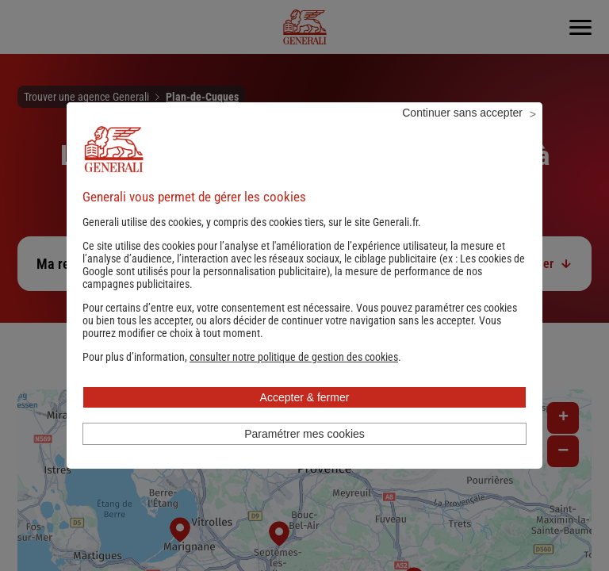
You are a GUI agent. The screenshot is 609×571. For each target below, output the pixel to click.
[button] (294, 378)
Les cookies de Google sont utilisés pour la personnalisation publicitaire (303, 286)
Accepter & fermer (305, 418)
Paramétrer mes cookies (304, 455)
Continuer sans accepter (462, 134)
